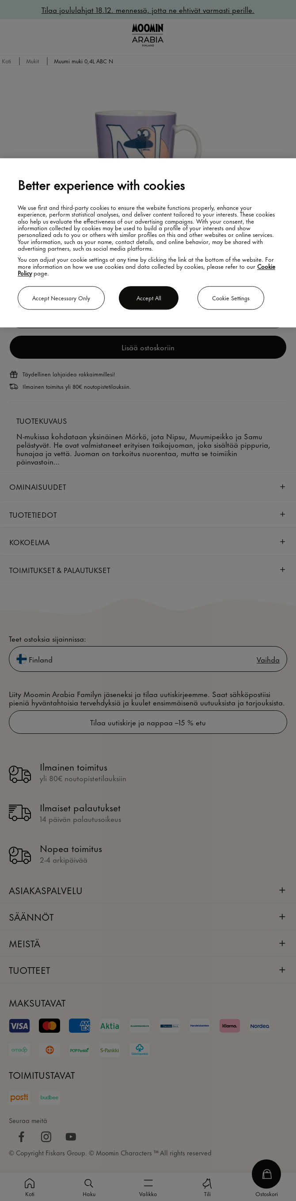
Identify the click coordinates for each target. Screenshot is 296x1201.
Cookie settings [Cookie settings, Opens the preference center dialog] (231, 297)
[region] (148, 242)
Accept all (149, 297)
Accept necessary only (61, 297)
